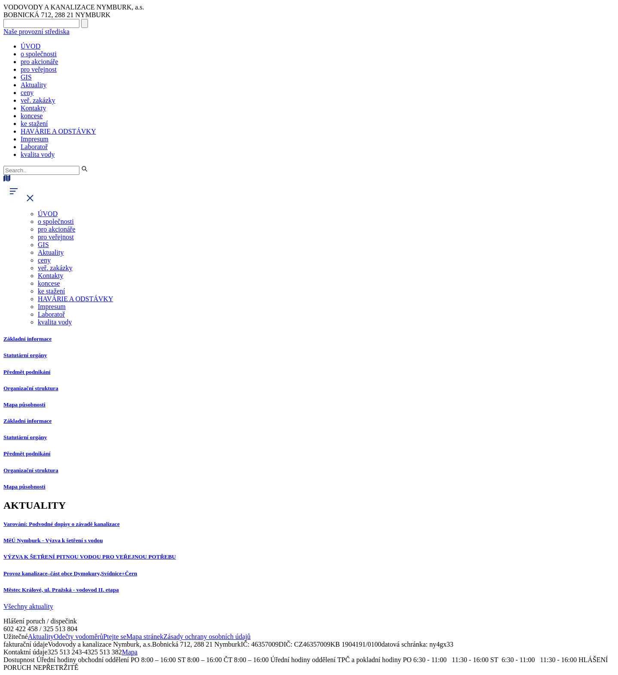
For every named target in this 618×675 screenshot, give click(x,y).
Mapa (129, 652)
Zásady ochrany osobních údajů (207, 636)
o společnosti (39, 54)
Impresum (34, 139)
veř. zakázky (38, 100)
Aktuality (33, 85)
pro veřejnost (39, 69)
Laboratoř (34, 146)
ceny (27, 92)
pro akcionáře (39, 61)
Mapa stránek (145, 636)
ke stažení (34, 123)
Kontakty (33, 108)
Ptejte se (114, 636)
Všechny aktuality (28, 606)
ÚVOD (30, 46)
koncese (32, 115)
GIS (26, 77)
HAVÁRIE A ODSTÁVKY (58, 131)
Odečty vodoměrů (78, 636)
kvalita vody (38, 154)
